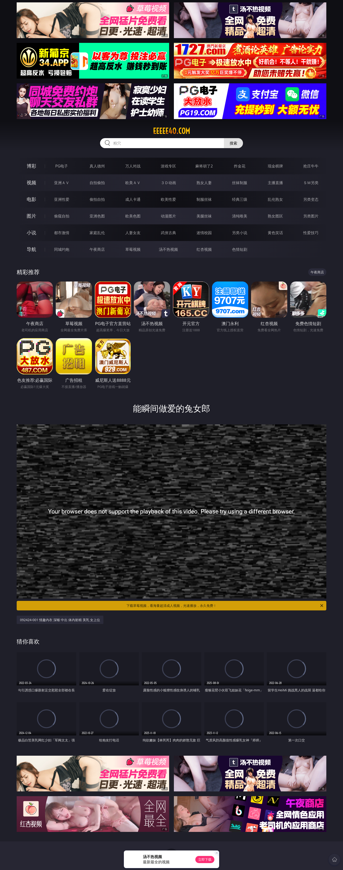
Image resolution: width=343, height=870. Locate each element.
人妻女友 (133, 232)
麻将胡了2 (204, 166)
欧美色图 (133, 216)
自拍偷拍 (97, 182)
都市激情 (61, 232)
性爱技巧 (310, 232)
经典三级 (239, 199)
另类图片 (310, 216)
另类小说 (239, 232)
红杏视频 (204, 249)
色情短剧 (239, 249)
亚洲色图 (97, 216)
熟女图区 (275, 216)
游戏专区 (168, 166)
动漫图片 (168, 216)
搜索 (233, 143)
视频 (31, 182)
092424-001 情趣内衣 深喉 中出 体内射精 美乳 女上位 (60, 620)
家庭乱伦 (97, 232)
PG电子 (61, 166)
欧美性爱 (168, 199)
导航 (31, 249)
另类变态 (310, 199)
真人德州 (97, 166)
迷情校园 (204, 232)
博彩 (31, 166)
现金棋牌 (275, 166)
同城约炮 (61, 249)
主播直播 (275, 182)
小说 (31, 232)
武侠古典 (168, 232)
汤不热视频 (168, 249)
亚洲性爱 (61, 199)
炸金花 (239, 166)
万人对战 (133, 166)
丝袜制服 (239, 182)
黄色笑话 (275, 232)
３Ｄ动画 (168, 182)
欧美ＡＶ (133, 182)
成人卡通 (133, 199)
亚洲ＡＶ (61, 182)
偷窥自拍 (61, 216)
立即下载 (205, 859)
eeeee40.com (171, 131)
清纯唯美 (239, 216)
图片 (31, 216)
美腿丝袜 (204, 216)
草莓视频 (133, 249)
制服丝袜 (204, 199)
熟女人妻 (204, 182)
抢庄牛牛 (310, 166)
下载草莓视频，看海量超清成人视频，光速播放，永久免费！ (225, 605)
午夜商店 (97, 249)
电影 (31, 199)
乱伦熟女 (275, 199)
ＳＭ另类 (310, 182)
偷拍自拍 (97, 199)
